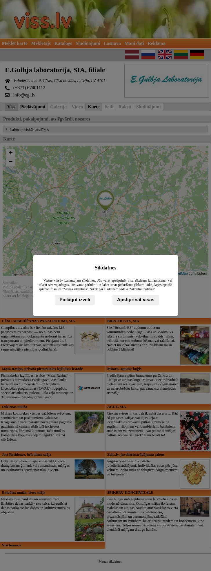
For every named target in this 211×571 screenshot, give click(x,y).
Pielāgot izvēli (74, 299)
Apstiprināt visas (135, 299)
